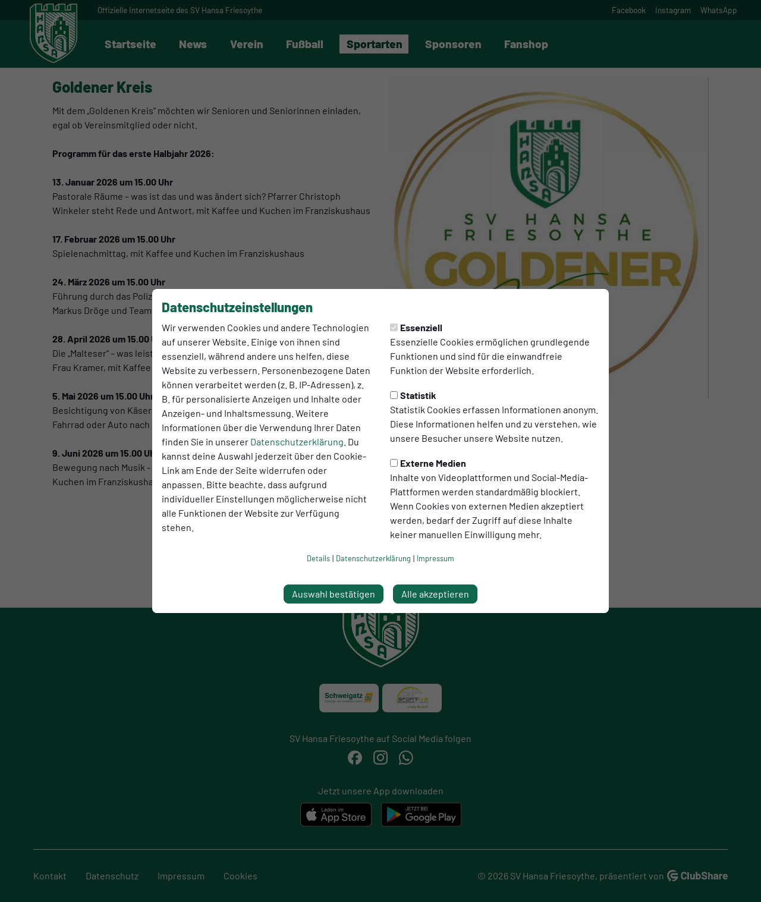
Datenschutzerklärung (297, 441)
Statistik (413, 395)
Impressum (435, 558)
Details (318, 558)
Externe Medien (428, 463)
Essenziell (416, 327)
